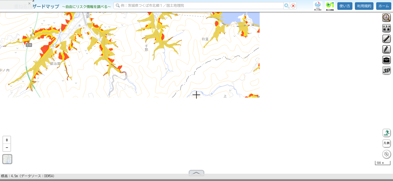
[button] (7, 142)
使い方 (345, 6)
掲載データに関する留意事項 (27, 85)
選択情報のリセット (52, 99)
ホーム (383, 6)
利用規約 (364, 6)
